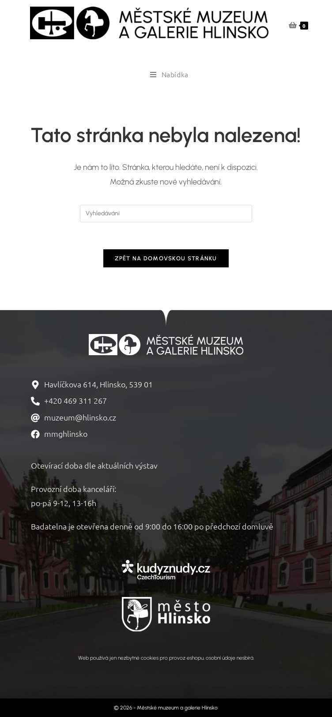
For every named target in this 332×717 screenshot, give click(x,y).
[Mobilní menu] (165, 74)
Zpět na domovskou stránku (166, 258)
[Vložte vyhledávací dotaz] (166, 213)
